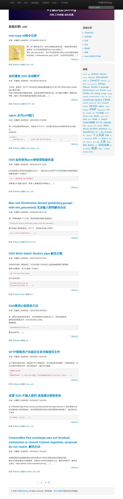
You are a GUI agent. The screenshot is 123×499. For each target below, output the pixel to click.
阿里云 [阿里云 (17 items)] (91, 152)
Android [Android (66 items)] (95, 74)
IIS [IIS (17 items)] (106, 96)
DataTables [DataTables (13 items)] (94, 84)
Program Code (18, 294)
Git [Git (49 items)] (92, 93)
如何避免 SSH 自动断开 (24, 76)
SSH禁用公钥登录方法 (23, 305)
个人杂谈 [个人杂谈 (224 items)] (98, 135)
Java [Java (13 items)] (109, 96)
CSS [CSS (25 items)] (84, 84)
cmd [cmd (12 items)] (109, 81)
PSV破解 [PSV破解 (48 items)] (100, 113)
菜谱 (86, 41)
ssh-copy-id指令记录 (23, 35)
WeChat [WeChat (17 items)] (100, 126)
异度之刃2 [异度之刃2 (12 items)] (89, 142)
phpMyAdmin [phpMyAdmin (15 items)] (101, 110)
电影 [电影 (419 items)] (94, 148)
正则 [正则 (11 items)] (96, 145)
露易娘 (87, 48)
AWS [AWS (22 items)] (84, 81)
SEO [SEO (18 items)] (89, 119)
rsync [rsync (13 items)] (102, 116)
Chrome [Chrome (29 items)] (104, 81)
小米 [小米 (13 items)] (99, 138)
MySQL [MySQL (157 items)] (93, 106)
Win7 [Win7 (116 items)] (106, 125)
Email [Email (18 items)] (97, 90)
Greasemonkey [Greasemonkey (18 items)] (94, 96)
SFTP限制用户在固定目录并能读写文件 (34, 352)
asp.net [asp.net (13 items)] (85, 77)
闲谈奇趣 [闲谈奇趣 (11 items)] (85, 152)
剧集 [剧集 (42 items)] (107, 135)
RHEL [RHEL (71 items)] (97, 116)
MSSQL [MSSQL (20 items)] (85, 106)
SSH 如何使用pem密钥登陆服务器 (31, 159)
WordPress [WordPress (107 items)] (89, 132)
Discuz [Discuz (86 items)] (86, 87)
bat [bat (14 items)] (88, 81)
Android (28, 472)
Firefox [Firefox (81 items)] (86, 93)
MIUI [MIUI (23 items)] (99, 103)
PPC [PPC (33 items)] (108, 110)
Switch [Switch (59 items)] (104, 119)
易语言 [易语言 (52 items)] (91, 145)
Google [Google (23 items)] (103, 93)
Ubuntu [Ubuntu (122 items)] (107, 122)
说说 (86, 44)
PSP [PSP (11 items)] (84, 113)
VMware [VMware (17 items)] (89, 126)
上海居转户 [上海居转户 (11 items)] (89, 135)
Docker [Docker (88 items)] (94, 87)
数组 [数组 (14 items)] (98, 142)
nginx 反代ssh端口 (21, 115)
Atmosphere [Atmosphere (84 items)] (102, 77)
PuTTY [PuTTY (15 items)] (107, 113)
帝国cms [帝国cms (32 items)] (105, 138)
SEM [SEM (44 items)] (85, 119)
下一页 (47, 482)
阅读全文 (74, 59)
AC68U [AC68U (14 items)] (85, 74)
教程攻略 (35, 3)
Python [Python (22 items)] (85, 116)
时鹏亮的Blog (105, 2)
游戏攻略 (88, 37)
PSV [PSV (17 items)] (93, 113)
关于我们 (64, 3)
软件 (26, 3)
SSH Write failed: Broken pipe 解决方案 (35, 253)
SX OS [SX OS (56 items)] (99, 122)
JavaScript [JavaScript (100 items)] (88, 99)
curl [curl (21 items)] (88, 84)
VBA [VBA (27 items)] (84, 126)
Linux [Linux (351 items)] (106, 99)
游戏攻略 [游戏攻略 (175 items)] (103, 144)
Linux (27, 65)
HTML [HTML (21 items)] (102, 96)
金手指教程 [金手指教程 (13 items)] (107, 149)
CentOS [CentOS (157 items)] (95, 80)
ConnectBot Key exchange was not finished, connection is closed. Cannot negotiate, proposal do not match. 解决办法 (43, 442)
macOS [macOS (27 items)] (85, 103)
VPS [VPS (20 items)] (94, 126)
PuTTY (28, 104)
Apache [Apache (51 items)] (103, 74)
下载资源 (45, 3)
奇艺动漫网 (58, 491)
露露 (86, 52)
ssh (32, 65)
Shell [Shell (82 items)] (94, 119)
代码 (19, 3)
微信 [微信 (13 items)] (94, 142)
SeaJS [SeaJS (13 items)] (107, 116)
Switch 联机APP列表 (92, 56)
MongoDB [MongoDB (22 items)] (105, 103)
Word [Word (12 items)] (109, 129)
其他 (55, 3)
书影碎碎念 (88, 33)
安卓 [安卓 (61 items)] (95, 138)
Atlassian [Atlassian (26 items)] (91, 77)
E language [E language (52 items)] (104, 87)
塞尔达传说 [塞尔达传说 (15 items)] (88, 138)
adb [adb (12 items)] (89, 74)
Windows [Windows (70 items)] (103, 129)
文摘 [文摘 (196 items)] (103, 141)
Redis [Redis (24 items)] (91, 116)
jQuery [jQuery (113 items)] (98, 99)
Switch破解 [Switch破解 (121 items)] (89, 122)
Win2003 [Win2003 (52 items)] (94, 129)
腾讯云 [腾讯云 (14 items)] (101, 149)
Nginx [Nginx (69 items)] (101, 106)
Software (16, 65)
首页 (12, 3)
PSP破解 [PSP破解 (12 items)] (88, 113)
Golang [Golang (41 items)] (97, 93)
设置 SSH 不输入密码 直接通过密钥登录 (35, 395)
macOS (28, 242)
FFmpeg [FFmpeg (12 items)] (109, 90)
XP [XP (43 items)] (97, 132)
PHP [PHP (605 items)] (93, 109)
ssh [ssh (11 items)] (99, 119)
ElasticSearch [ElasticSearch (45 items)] (89, 90)
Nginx (33, 148)
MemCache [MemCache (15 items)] (92, 103)
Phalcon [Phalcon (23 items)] (86, 110)
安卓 (38, 472)
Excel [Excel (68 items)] (102, 90)
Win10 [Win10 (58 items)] (86, 129)
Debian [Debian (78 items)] (101, 84)
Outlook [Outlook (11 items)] (107, 106)
